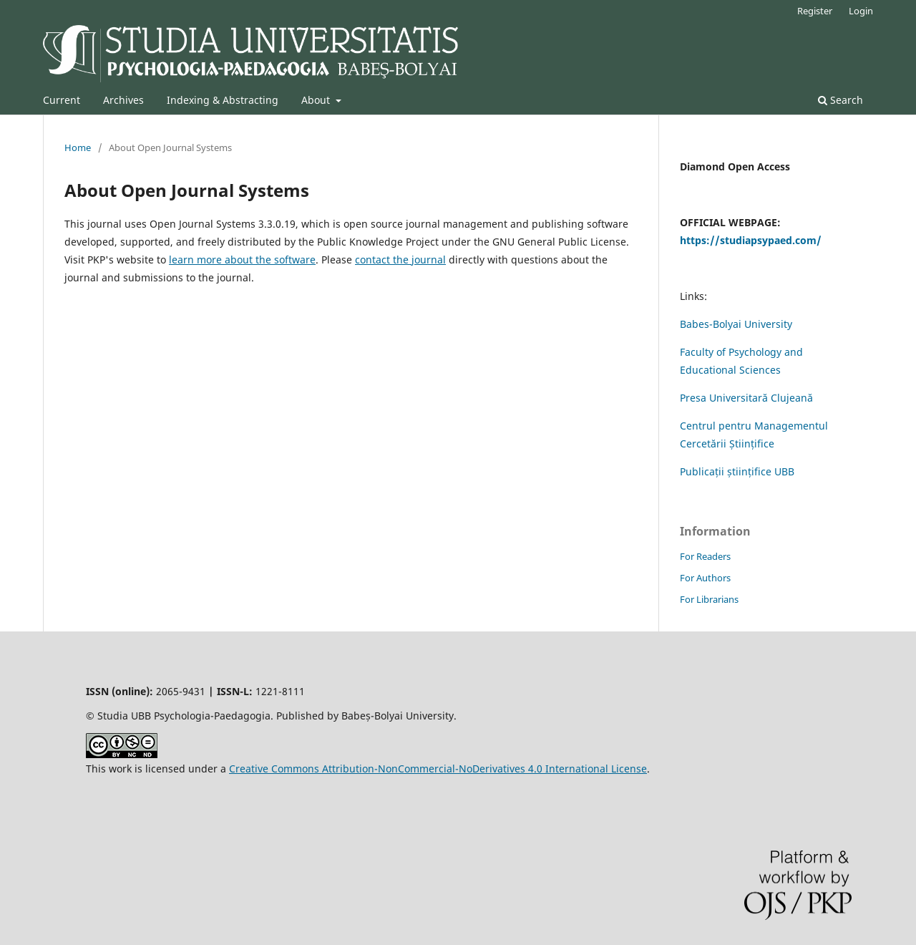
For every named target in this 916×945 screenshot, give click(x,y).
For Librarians (709, 599)
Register (814, 10)
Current (61, 100)
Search (840, 100)
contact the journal (400, 259)
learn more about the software (242, 259)
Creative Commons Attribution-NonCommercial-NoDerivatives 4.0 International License (438, 768)
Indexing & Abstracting (222, 100)
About (317, 100)
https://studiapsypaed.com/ (751, 240)
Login (861, 10)
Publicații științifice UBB (737, 471)
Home (77, 147)
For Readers (705, 556)
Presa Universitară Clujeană (746, 397)
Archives (123, 100)
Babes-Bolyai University (736, 324)
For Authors (705, 577)
